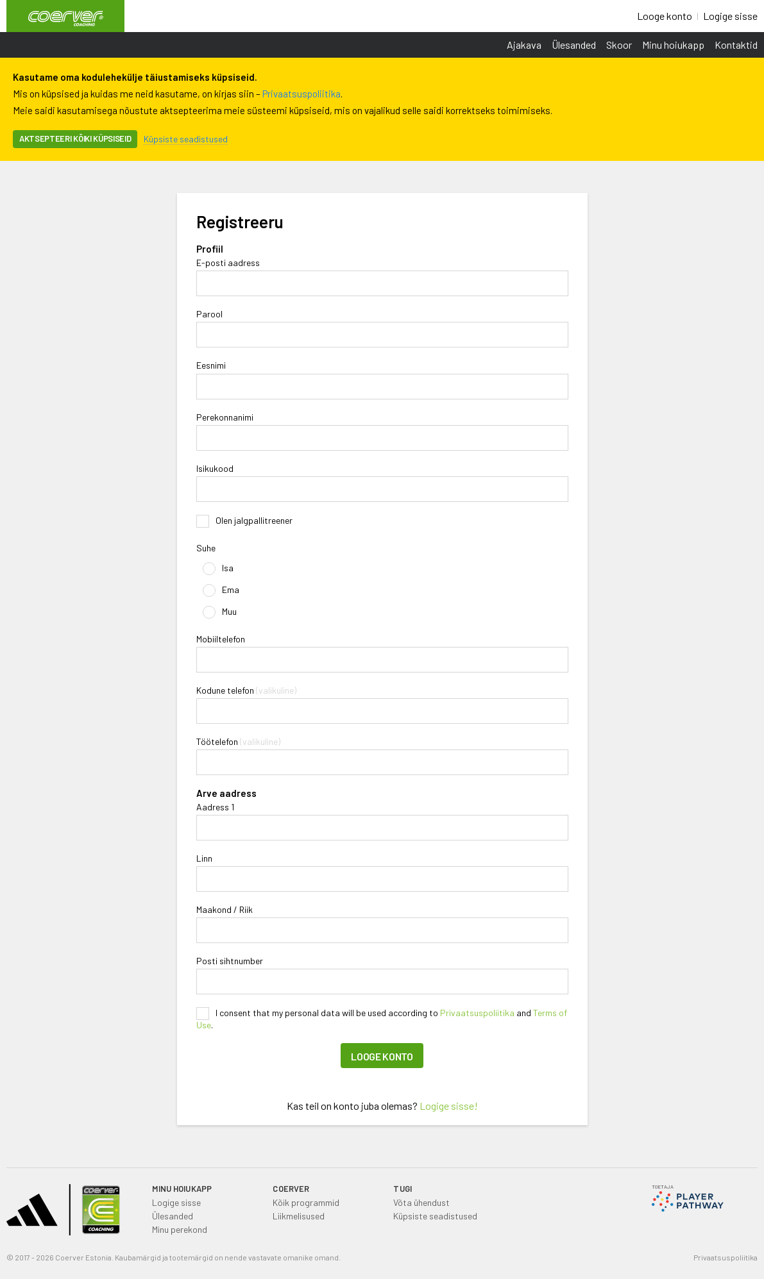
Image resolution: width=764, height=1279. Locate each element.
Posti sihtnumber (229, 961)
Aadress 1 (215, 807)
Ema (221, 590)
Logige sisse (730, 16)
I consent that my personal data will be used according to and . (381, 1018)
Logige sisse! (449, 1105)
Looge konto (664, 16)
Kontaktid (736, 44)
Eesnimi (211, 365)
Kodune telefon (225, 690)
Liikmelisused (299, 1215)
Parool (209, 314)
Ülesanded (574, 44)
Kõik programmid (306, 1202)
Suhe (206, 548)
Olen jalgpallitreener (244, 521)
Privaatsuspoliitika (301, 93)
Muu (220, 612)
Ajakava (524, 44)
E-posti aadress (228, 263)
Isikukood (214, 469)
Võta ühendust (421, 1202)
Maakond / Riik (224, 910)
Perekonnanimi (224, 417)
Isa (218, 568)
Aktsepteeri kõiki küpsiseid (75, 138)
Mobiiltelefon (220, 639)
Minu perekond (179, 1229)
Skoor (619, 44)
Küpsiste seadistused (186, 138)
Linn (204, 858)
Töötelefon (217, 742)
